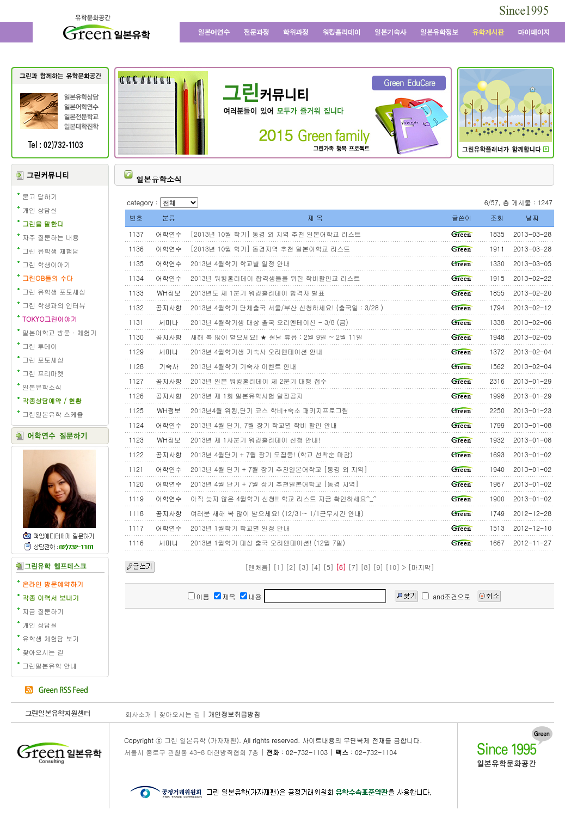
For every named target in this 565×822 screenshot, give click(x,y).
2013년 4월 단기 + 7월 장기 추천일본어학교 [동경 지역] (275, 483)
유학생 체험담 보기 (50, 638)
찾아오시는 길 (43, 652)
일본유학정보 (439, 32)
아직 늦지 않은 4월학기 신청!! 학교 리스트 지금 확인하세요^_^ (284, 498)
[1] (278, 567)
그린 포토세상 (43, 359)
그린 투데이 (39, 346)
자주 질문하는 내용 (50, 237)
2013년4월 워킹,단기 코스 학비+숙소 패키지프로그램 (269, 410)
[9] (378, 567)
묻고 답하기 (39, 196)
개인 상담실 (39, 209)
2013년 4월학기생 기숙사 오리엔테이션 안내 (256, 351)
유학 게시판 (488, 32)
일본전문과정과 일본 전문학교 (256, 32)
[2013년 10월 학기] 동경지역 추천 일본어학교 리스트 (270, 248)
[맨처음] (258, 567)
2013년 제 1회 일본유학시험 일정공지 (247, 395)
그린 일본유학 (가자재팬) (201, 740)
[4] (316, 567)
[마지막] (421, 567)
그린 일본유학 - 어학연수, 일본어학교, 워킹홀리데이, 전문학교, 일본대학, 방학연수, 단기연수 (106, 28)
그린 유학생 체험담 (50, 250)
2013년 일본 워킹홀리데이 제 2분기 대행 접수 (259, 380)
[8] (366, 567)
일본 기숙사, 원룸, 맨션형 (390, 32)
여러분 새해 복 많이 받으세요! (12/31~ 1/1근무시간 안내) (277, 513)
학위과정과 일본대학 (296, 32)
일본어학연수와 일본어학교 (213, 32)
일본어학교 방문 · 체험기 (59, 332)
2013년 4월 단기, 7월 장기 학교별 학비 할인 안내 (264, 425)
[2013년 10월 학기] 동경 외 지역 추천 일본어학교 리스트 (276, 233)
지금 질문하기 (43, 611)
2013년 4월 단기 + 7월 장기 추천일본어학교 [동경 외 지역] (279, 469)
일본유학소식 (42, 386)
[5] (328, 567)
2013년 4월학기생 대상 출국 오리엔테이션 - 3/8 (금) (269, 322)
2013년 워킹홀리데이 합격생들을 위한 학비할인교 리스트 (275, 278)
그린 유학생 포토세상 (53, 291)
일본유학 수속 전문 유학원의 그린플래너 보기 (505, 149)
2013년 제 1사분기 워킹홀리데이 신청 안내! (255, 439)
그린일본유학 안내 (49, 665)
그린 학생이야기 (46, 264)
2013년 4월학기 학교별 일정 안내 (240, 263)
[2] (291, 567)
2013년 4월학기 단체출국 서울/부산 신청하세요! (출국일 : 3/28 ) (287, 307)
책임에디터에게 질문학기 (58, 535)
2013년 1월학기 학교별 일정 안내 (240, 527)
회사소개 (138, 714)
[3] (303, 567)
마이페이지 (533, 32)
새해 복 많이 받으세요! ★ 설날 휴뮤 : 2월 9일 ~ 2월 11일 (277, 336)
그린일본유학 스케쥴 (52, 414)
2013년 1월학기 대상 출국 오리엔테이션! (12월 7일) (268, 542)
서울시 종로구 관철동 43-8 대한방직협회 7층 (191, 752)
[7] (353, 567)
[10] (392, 567)
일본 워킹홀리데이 (341, 32)
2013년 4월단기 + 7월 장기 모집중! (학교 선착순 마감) (272, 454)
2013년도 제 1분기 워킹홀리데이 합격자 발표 (257, 292)
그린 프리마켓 (43, 373)
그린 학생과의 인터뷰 (53, 305)
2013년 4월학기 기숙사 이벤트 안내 (243, 366)
